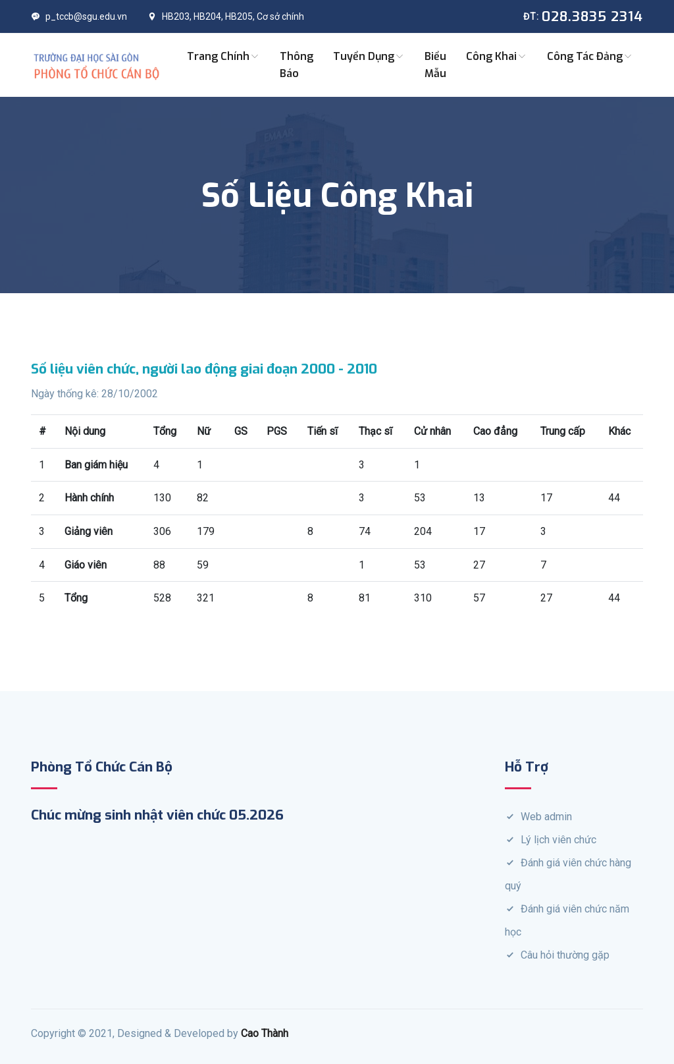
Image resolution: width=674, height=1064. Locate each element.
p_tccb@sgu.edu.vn (79, 16)
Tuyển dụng (369, 56)
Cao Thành (264, 1033)
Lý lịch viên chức (558, 839)
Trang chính (223, 56)
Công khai (496, 56)
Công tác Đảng (590, 56)
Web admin (546, 816)
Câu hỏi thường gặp (565, 955)
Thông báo (296, 64)
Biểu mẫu (435, 64)
